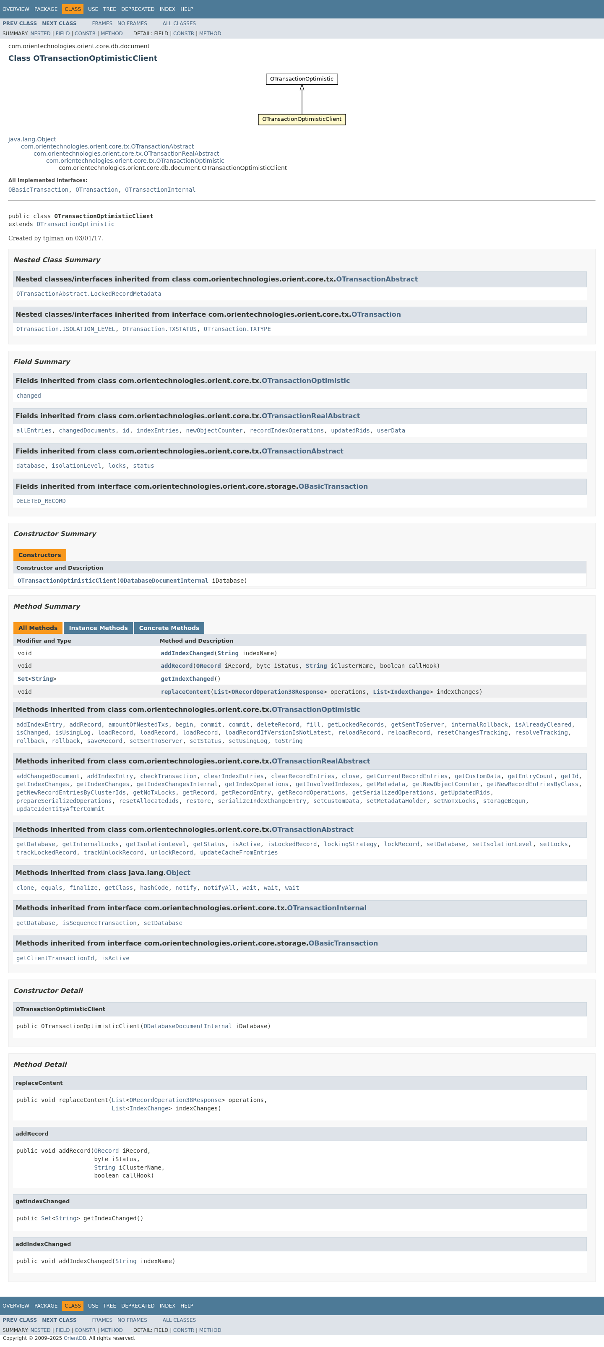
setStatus (205, 740)
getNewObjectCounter (445, 784)
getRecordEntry (246, 792)
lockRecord (401, 844)
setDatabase (446, 844)
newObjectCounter (214, 430)
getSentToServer (417, 724)
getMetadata (385, 784)
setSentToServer (156, 740)
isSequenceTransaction (99, 923)
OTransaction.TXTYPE (237, 329)
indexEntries (158, 430)
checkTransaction (168, 776)
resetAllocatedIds (149, 800)
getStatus (209, 844)
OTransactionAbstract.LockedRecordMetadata (88, 293)
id (126, 430)
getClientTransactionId (55, 958)
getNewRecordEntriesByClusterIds (71, 792)
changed (28, 395)
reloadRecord (359, 732)
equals (51, 887)
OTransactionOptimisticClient (67, 580)
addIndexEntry (39, 724)
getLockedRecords (356, 724)
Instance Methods (98, 628)
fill (313, 724)
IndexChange (410, 691)
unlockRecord (172, 852)
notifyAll (220, 887)
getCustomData (478, 776)
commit (210, 724)
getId (569, 776)
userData (391, 430)
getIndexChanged (187, 678)
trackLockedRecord (46, 852)
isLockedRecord (292, 844)
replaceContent (186, 691)
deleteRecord (278, 724)
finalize (83, 887)
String (228, 653)
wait (250, 887)
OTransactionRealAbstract (311, 416)
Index (168, 9)
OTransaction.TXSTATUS (159, 329)
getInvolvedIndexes (327, 784)
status (143, 465)
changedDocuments (87, 430)
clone (25, 887)
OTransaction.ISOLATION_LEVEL (65, 329)
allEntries (34, 430)
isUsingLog (73, 732)
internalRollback (479, 724)
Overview (16, 9)
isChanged (32, 732)
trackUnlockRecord (113, 852)
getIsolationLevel (156, 844)
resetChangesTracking (472, 732)
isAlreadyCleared (543, 724)
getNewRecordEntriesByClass (532, 784)
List (221, 691)
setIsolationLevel (502, 844)
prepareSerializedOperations (64, 800)
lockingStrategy (350, 844)
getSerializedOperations (393, 792)
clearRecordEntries (303, 776)
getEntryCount (531, 776)
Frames (102, 23)
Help (186, 9)
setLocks (554, 844)
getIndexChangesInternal (177, 784)
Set (23, 678)
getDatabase (35, 844)
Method (112, 33)
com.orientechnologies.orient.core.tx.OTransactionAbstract (107, 146)
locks (117, 465)
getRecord (198, 792)
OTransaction (97, 189)
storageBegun (504, 800)
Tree (109, 9)
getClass (119, 887)
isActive (246, 844)
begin (184, 724)
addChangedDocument (48, 776)
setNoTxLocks (455, 800)
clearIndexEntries (234, 776)
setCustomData (336, 800)
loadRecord (115, 732)
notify (186, 887)
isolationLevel (76, 465)
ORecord (208, 665)
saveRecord (104, 740)
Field (62, 33)
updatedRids (350, 430)
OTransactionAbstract (377, 279)
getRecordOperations (311, 792)
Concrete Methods (169, 628)
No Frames (132, 23)
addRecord (177, 665)
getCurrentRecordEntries (407, 776)
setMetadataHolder (396, 800)
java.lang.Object (32, 139)
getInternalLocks (90, 844)
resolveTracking (541, 732)
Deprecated (138, 9)
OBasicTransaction (38, 189)
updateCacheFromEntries (239, 852)
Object (178, 873)
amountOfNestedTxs (138, 724)
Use (93, 9)
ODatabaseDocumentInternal (164, 580)
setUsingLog (248, 740)
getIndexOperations (257, 784)
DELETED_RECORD (41, 501)
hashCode (154, 887)
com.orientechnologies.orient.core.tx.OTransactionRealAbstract (126, 153)
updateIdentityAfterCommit (60, 808)
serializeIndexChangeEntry (262, 800)
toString (288, 740)
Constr (85, 33)
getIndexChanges (42, 784)
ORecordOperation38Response (277, 691)
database (30, 465)
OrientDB (75, 1338)
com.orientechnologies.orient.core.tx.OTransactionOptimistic (135, 160)
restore (198, 800)
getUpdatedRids (465, 792)
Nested (40, 33)
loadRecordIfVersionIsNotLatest (278, 732)
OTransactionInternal (160, 189)
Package (45, 9)
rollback (30, 740)
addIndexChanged (187, 653)
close (350, 776)
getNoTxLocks (154, 792)
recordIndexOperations (287, 430)
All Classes (179, 23)
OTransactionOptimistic (75, 224)
